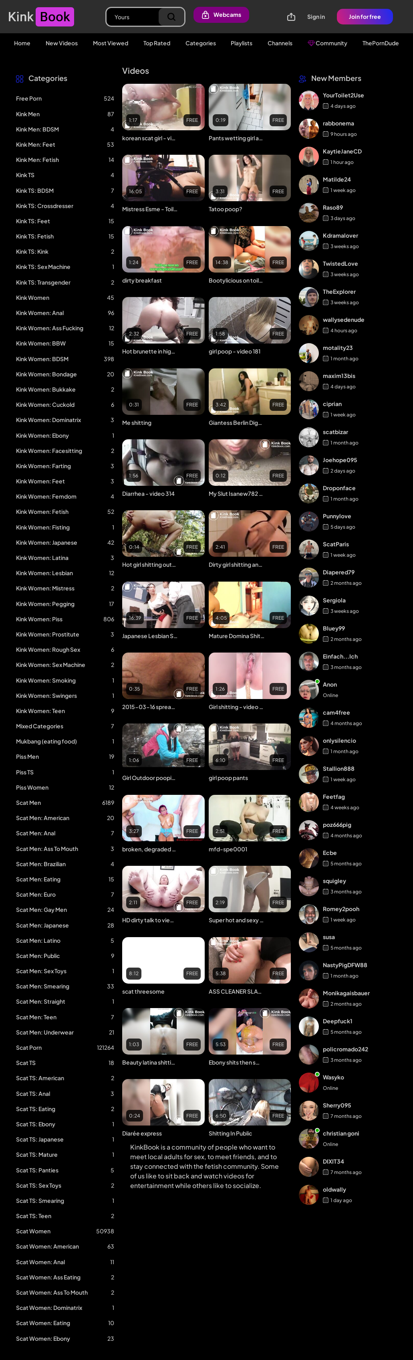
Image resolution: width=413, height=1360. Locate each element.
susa (329, 936)
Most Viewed (110, 42)
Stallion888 (339, 768)
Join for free (365, 16)
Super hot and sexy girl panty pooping (237, 920)
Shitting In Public (230, 1133)
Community (327, 42)
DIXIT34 (333, 1161)
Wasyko (333, 1077)
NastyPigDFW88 (345, 964)
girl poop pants (228, 777)
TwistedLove (340, 263)
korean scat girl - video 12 (150, 137)
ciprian (332, 403)
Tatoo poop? (225, 208)
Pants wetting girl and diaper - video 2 (237, 137)
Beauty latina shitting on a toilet (150, 1062)
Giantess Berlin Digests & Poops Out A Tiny (237, 422)
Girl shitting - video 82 (237, 706)
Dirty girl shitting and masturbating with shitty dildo (237, 564)
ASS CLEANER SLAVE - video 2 (237, 991)
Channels (280, 42)
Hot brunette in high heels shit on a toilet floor (150, 351)
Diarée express (142, 1133)
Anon (330, 684)
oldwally (334, 1189)
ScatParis (336, 544)
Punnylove (337, 515)
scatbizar (335, 431)
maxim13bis (339, 375)
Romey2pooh (341, 908)
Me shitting (136, 422)
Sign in (316, 16)
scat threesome (143, 991)
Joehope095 (340, 459)
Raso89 (333, 207)
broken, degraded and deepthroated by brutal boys (150, 849)
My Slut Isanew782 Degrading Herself (237, 493)
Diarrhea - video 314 (148, 493)
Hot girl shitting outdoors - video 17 (150, 564)
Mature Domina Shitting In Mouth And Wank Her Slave (237, 635)
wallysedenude (344, 319)
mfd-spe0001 (228, 849)
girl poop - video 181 (234, 351)
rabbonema (338, 123)
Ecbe (330, 852)
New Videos (62, 42)
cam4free (336, 712)
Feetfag (334, 796)
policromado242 (345, 1049)
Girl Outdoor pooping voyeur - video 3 (150, 777)
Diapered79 (339, 572)
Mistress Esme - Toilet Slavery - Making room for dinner (150, 208)
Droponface (339, 487)
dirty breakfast (142, 280)
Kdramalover (340, 235)
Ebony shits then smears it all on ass (237, 1062)
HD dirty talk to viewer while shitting (150, 920)
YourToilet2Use (343, 95)
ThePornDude (381, 42)
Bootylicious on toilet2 (237, 280)
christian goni (341, 1133)
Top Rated (156, 42)
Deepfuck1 (338, 1021)
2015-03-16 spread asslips (150, 706)
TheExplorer (339, 291)
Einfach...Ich (340, 656)
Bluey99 (334, 628)
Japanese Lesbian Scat (150, 635)
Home (22, 42)
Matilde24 (337, 179)
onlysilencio (339, 740)
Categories (200, 42)
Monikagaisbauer (346, 992)
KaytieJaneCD (342, 151)
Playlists (241, 42)
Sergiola (334, 600)
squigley (334, 880)
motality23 (338, 347)
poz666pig (337, 824)
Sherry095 (337, 1105)
